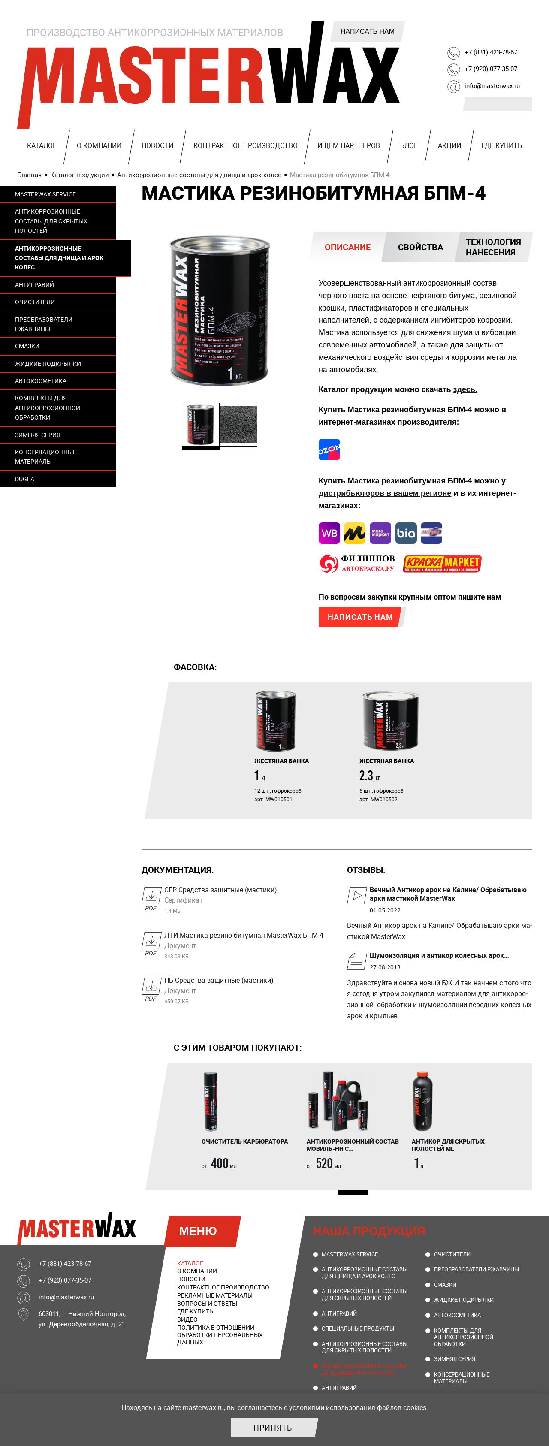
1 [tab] (342, 1195)
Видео (187, 1320)
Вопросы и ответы (207, 1304)
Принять (272, 1427)
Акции (449, 145)
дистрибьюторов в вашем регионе (385, 493)
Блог (409, 145)
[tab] (347, 247)
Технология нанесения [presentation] (493, 247)
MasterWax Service (45, 194)
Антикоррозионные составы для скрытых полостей (51, 221)
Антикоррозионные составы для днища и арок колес (59, 258)
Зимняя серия (37, 435)
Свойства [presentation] (420, 247)
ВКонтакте (436, 28)
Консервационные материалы (45, 456)
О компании (99, 145)
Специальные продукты (358, 1330)
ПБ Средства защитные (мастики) (245, 991)
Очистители (35, 302)
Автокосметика (40, 381)
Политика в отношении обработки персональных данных (220, 1336)
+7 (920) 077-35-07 (491, 68)
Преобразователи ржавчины (43, 324)
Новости (157, 145)
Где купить (501, 145)
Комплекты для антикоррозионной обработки (47, 407)
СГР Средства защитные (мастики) (245, 900)
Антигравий (34, 285)
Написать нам (368, 31)
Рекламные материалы (215, 1296)
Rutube (480, 28)
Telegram (458, 28)
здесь (464, 389)
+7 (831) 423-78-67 (491, 52)
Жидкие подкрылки (48, 363)
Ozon (523, 28)
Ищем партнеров (348, 145)
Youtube (501, 28)
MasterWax (210, 75)
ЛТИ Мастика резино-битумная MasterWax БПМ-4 (245, 946)
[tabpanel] (300, 747)
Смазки (27, 346)
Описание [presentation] (348, 247)
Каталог (42, 145)
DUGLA (24, 479)
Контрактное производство (245, 145)
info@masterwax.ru (492, 85)
